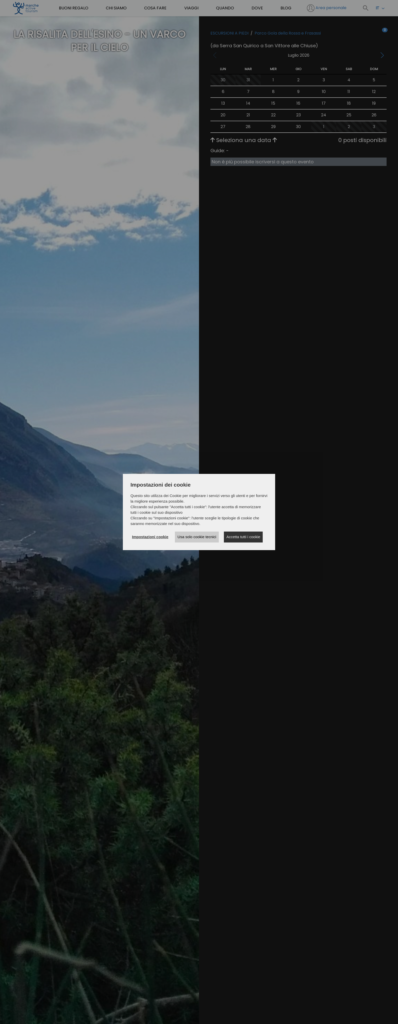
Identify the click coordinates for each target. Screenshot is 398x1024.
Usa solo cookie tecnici (196, 537)
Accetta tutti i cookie (243, 537)
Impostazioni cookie (150, 537)
